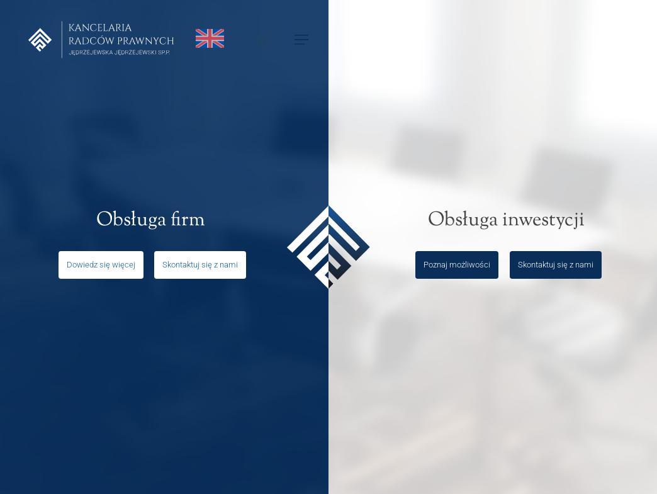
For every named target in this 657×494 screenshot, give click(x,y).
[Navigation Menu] (302, 40)
